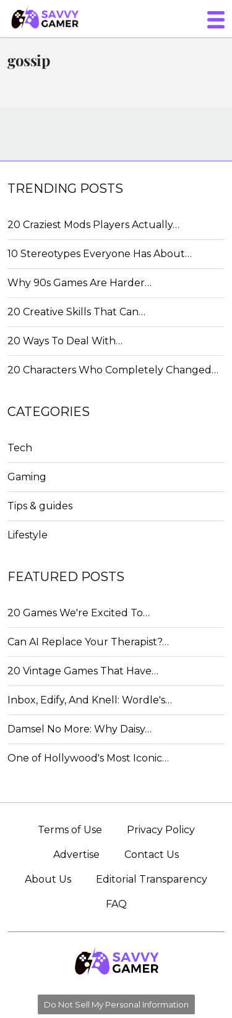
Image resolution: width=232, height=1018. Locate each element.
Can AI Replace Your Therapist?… (88, 642)
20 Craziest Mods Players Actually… (93, 225)
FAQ (116, 904)
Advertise (76, 854)
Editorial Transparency (151, 879)
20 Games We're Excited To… (78, 613)
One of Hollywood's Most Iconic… (88, 758)
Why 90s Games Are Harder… (79, 283)
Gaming (26, 477)
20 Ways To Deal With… (64, 341)
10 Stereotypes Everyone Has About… (99, 254)
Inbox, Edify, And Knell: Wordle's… (89, 700)
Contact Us (151, 854)
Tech (19, 448)
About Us (48, 879)
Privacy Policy (161, 830)
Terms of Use (70, 830)
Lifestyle (27, 535)
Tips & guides (39, 506)
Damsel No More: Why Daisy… (79, 729)
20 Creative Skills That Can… (76, 312)
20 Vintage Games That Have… (82, 671)
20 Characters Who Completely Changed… (112, 370)
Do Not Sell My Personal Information (116, 1004)
